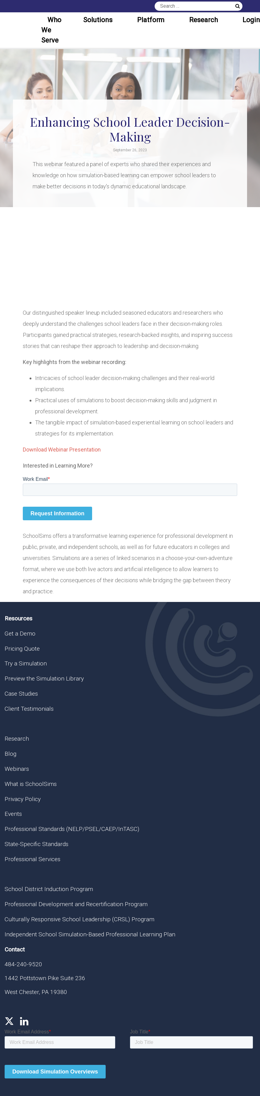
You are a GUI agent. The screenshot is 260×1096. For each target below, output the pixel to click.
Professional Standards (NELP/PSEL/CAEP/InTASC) (72, 828)
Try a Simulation (26, 663)
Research (203, 20)
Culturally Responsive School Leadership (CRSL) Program (79, 919)
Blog (10, 753)
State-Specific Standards (36, 844)
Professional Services (32, 859)
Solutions (97, 20)
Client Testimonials (29, 708)
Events (13, 813)
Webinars (17, 768)
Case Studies (21, 693)
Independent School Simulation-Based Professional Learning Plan (90, 934)
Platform (151, 20)
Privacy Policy (23, 799)
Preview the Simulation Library (44, 678)
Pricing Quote (22, 648)
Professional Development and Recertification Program (76, 904)
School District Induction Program (49, 889)
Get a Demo (20, 633)
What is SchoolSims (31, 783)
